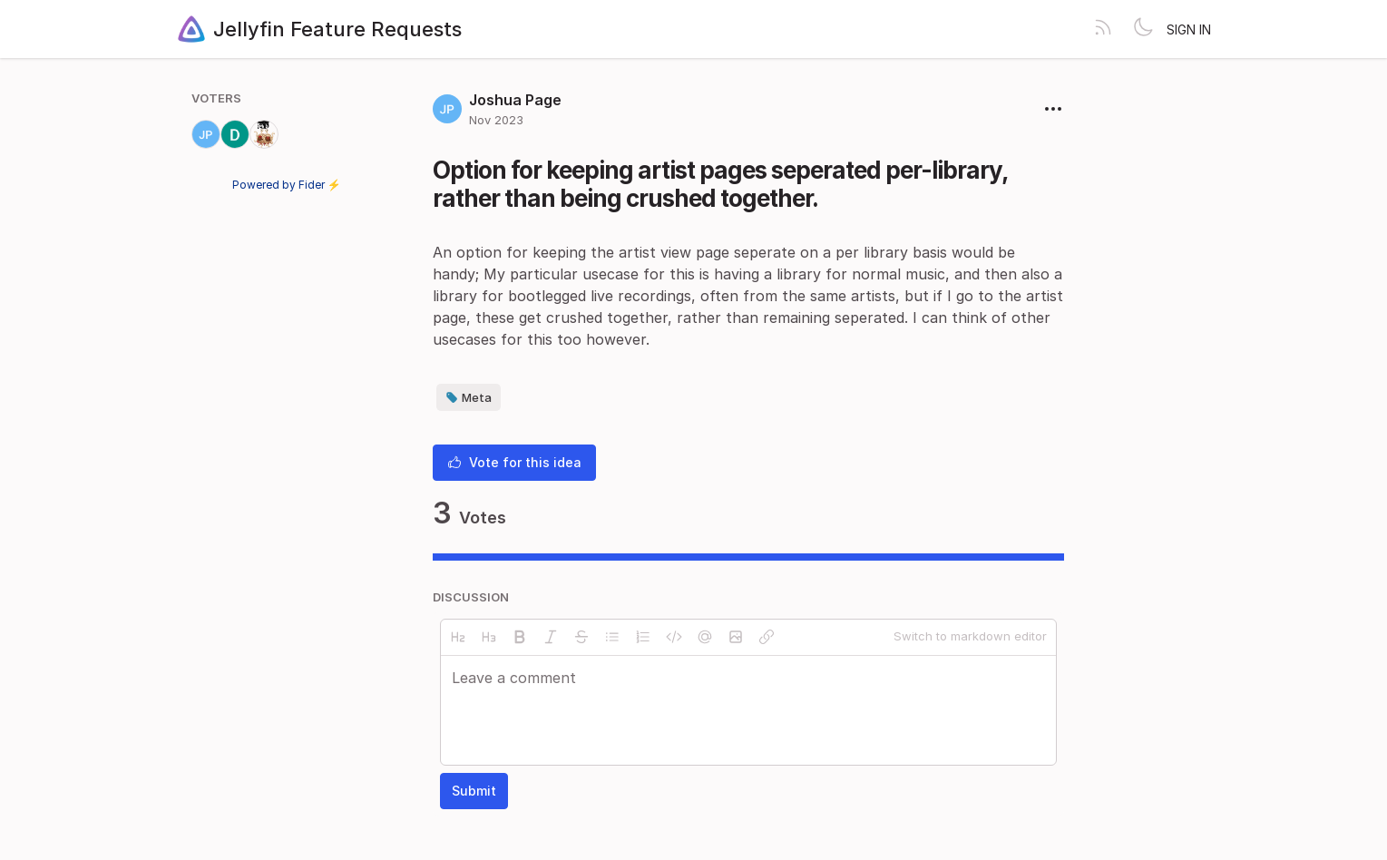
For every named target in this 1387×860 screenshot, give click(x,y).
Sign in (1189, 29)
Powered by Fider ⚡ (286, 184)
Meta (468, 397)
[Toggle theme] (1143, 29)
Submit (474, 790)
